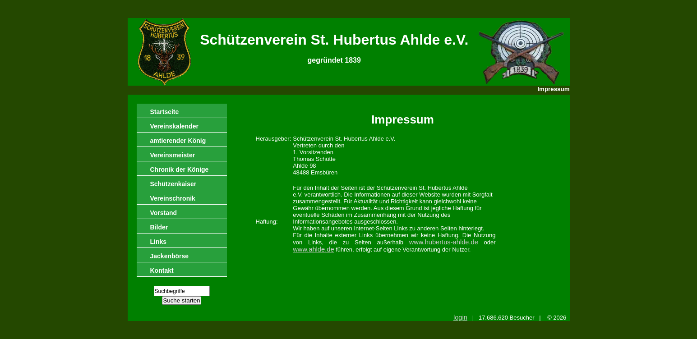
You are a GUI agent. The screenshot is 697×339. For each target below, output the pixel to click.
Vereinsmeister (172, 155)
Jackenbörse (169, 256)
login (460, 317)
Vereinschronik (172, 198)
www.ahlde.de (313, 249)
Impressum (553, 89)
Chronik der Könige (179, 169)
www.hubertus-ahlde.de (443, 242)
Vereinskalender (174, 126)
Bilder (159, 227)
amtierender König (178, 140)
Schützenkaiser (173, 184)
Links (158, 241)
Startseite (164, 111)
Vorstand (163, 212)
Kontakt (162, 270)
